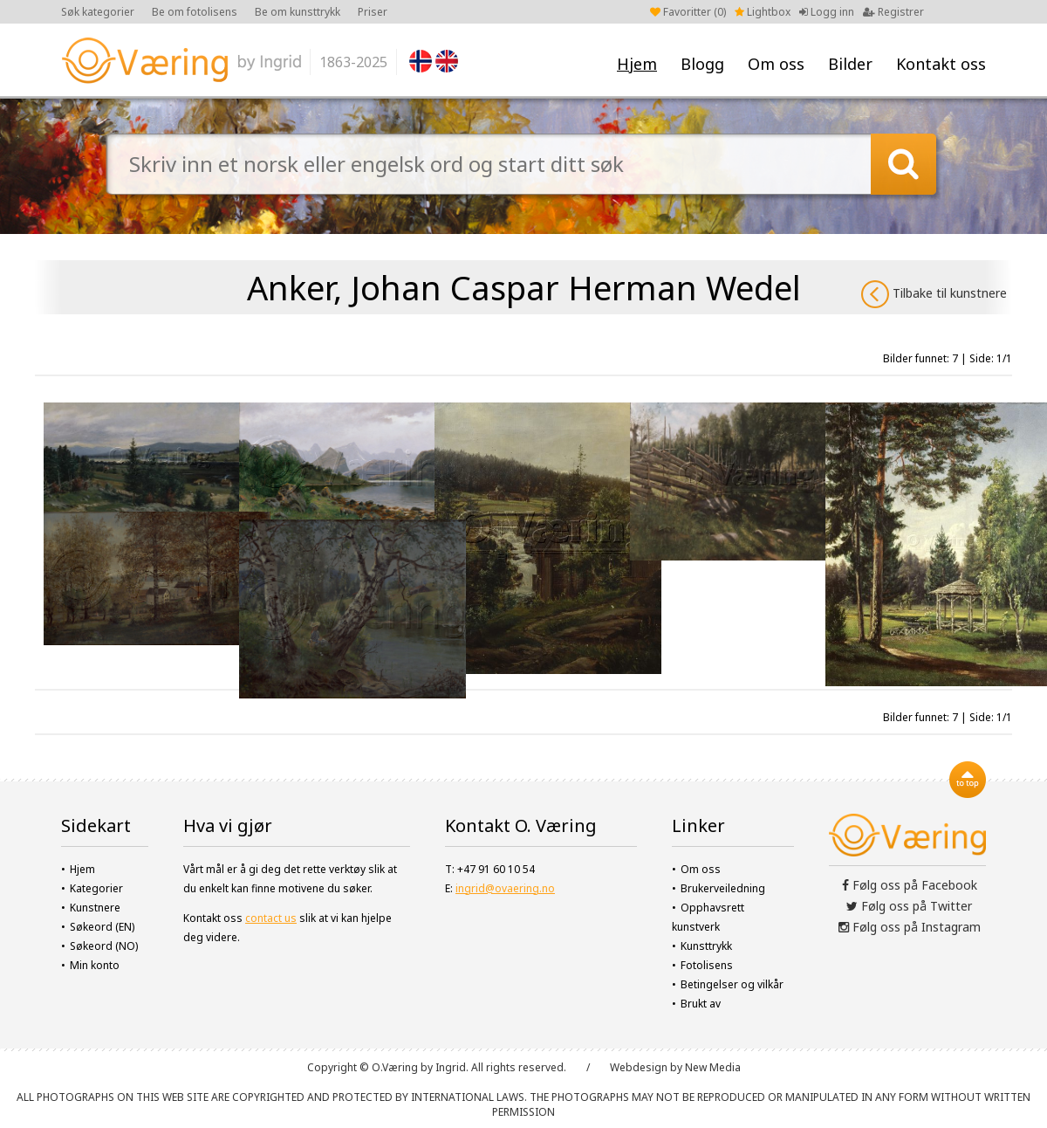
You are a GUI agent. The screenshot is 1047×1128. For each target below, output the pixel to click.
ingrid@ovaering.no (505, 888)
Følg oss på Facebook (909, 885)
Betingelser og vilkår (732, 984)
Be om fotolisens (194, 11)
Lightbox (762, 11)
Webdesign (638, 1067)
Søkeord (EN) (102, 926)
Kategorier (96, 888)
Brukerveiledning (723, 888)
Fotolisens (707, 965)
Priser (372, 11)
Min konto (95, 965)
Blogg (702, 63)
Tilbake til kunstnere (934, 294)
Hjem (637, 63)
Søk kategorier (97, 11)
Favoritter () (688, 11)
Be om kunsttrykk (297, 11)
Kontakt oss (941, 63)
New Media (713, 1067)
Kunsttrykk (706, 946)
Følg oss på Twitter (909, 906)
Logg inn (826, 11)
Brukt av (701, 1003)
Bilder (850, 63)
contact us (271, 918)
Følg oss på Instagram (909, 926)
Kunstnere (95, 907)
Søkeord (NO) (104, 946)
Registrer (893, 11)
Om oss (776, 63)
